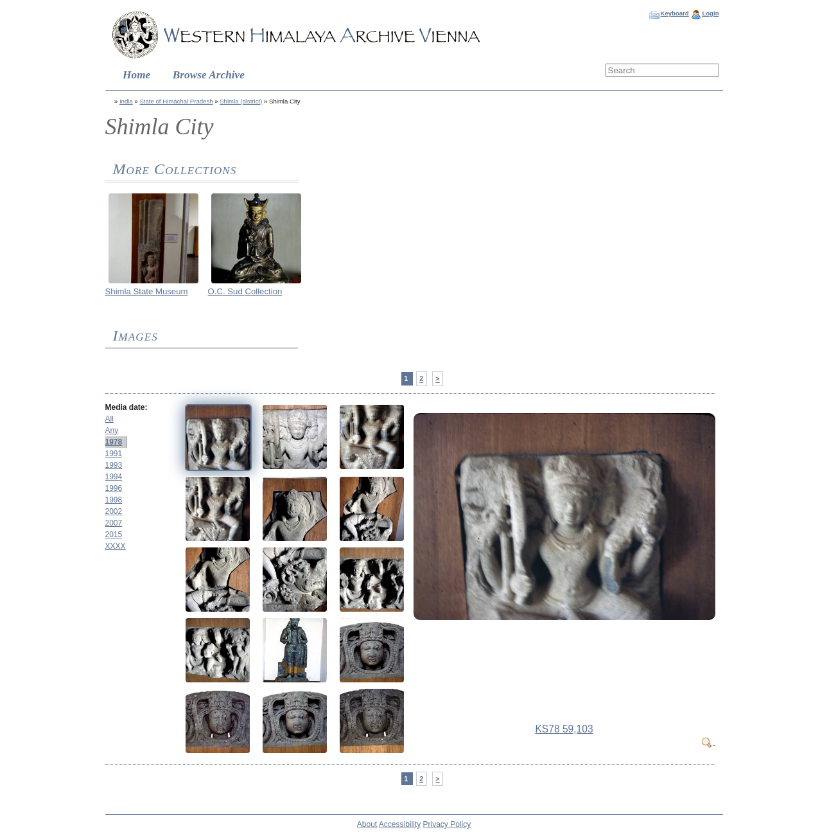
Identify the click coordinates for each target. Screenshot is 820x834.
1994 (114, 476)
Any (112, 430)
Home (136, 75)
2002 (114, 511)
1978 (114, 442)
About (367, 824)
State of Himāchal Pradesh (176, 101)
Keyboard (674, 13)
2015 (114, 534)
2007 (114, 523)
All (109, 418)
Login (710, 13)
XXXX (115, 546)
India (126, 101)
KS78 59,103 (564, 728)
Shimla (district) (241, 101)
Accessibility (400, 824)
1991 (114, 453)
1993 (114, 465)
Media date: (126, 407)
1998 (114, 499)
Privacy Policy (447, 824)
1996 (114, 488)
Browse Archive (209, 75)
